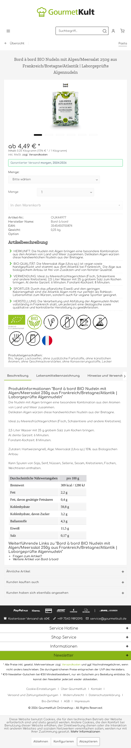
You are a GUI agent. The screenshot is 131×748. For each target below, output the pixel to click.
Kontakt (96, 689)
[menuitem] (8, 31)
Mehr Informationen (85, 731)
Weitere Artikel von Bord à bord (33, 559)
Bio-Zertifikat (50, 701)
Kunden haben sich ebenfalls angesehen (37, 592)
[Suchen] (104, 31)
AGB (67, 701)
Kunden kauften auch (22, 582)
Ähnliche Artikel (18, 571)
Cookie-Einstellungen (41, 689)
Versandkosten (71, 664)
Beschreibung (17, 375)
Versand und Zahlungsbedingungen (33, 695)
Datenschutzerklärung (104, 695)
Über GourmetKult (73, 689)
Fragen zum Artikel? (25, 556)
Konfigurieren (64, 741)
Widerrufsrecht (73, 695)
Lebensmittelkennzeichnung (58, 375)
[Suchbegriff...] (82, 31)
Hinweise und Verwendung (108, 375)
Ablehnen (40, 741)
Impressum (82, 701)
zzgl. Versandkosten (35, 154)
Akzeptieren (88, 741)
